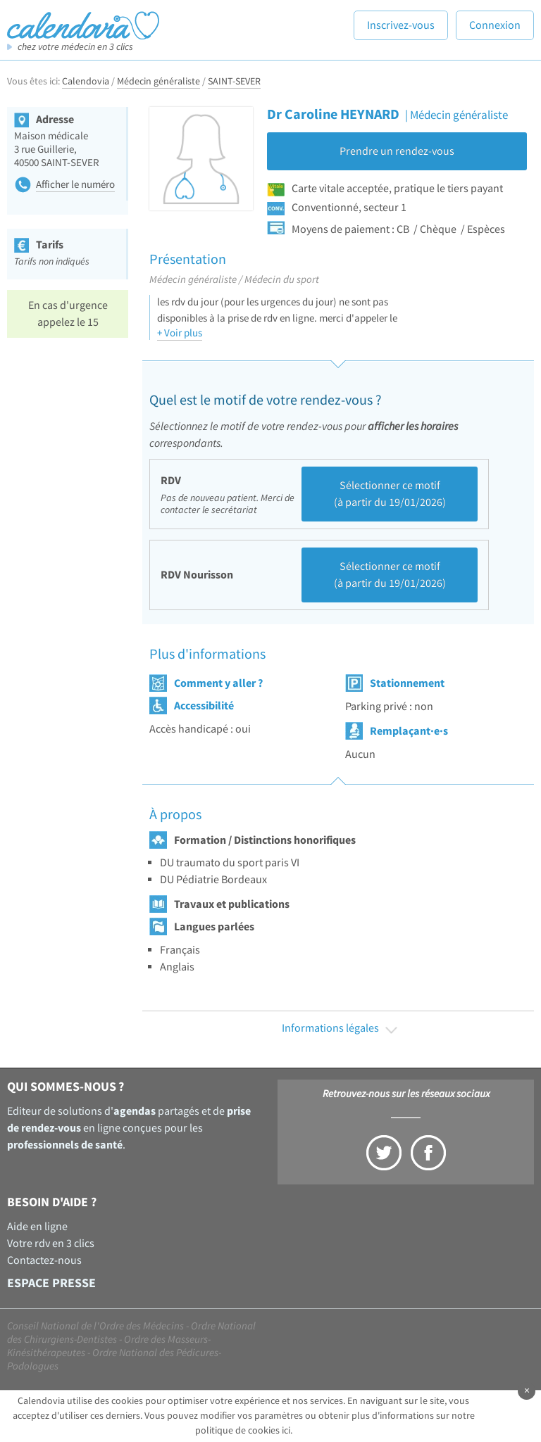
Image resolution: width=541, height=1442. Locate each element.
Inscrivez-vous (401, 25)
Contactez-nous (44, 1260)
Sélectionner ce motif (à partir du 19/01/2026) (390, 494)
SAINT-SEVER (234, 81)
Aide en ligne (37, 1227)
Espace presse (51, 1283)
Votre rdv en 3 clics (50, 1244)
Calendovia (85, 81)
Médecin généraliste (158, 81)
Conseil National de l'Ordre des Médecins (95, 1326)
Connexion (495, 25)
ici (286, 1430)
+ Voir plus (179, 333)
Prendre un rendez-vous (397, 151)
